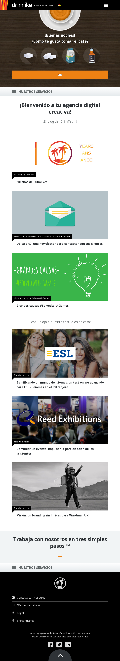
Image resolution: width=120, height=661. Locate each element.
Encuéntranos (23, 620)
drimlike (22, 4)
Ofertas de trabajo (26, 605)
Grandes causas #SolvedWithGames (42, 306)
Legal (18, 613)
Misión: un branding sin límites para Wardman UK (52, 515)
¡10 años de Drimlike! (31, 182)
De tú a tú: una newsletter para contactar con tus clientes (59, 244)
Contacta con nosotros (28, 597)
